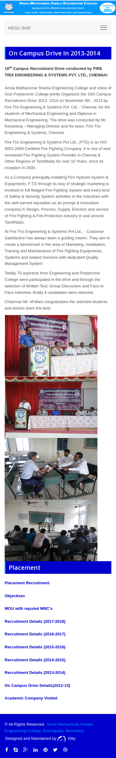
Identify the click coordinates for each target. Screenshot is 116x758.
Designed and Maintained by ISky (40, 738)
